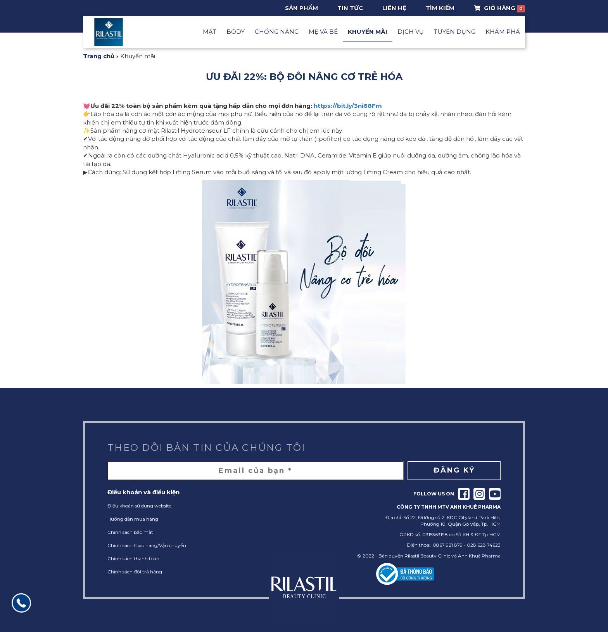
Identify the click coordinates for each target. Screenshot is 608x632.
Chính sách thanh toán (133, 558)
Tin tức (350, 8)
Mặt (209, 31)
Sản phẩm (301, 8)
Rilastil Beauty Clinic (427, 556)
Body (235, 31)
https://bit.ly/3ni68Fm (348, 105)
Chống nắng (277, 31)
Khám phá (502, 31)
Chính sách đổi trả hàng (134, 572)
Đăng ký (454, 470)
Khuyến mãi (367, 31)
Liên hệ (394, 8)
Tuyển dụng (454, 31)
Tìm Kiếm (440, 8)
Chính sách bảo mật (130, 532)
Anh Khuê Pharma (479, 556)
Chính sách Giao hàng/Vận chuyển (146, 545)
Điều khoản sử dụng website (139, 506)
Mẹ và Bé (323, 31)
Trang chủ (98, 56)
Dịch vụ (410, 31)
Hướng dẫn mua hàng (132, 519)
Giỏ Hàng (499, 8)
